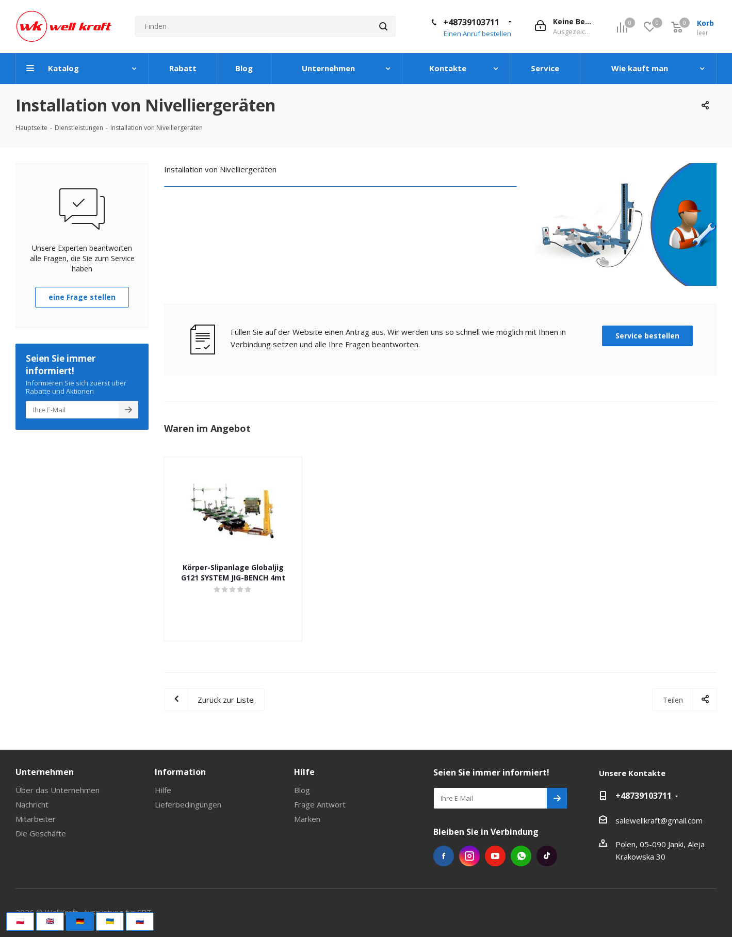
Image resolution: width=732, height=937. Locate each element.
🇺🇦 (110, 921)
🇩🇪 (80, 921)
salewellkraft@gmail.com (659, 820)
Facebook (443, 856)
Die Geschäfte (40, 833)
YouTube (495, 856)
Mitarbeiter (35, 819)
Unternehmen (44, 772)
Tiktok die (546, 856)
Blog (302, 790)
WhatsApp (521, 856)
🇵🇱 (20, 921)
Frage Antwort (320, 804)
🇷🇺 (140, 921)
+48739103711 (471, 22)
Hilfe (163, 790)
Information (180, 772)
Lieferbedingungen (188, 804)
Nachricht (31, 804)
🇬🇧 (50, 921)
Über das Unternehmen (57, 790)
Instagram (469, 856)
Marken (307, 819)
